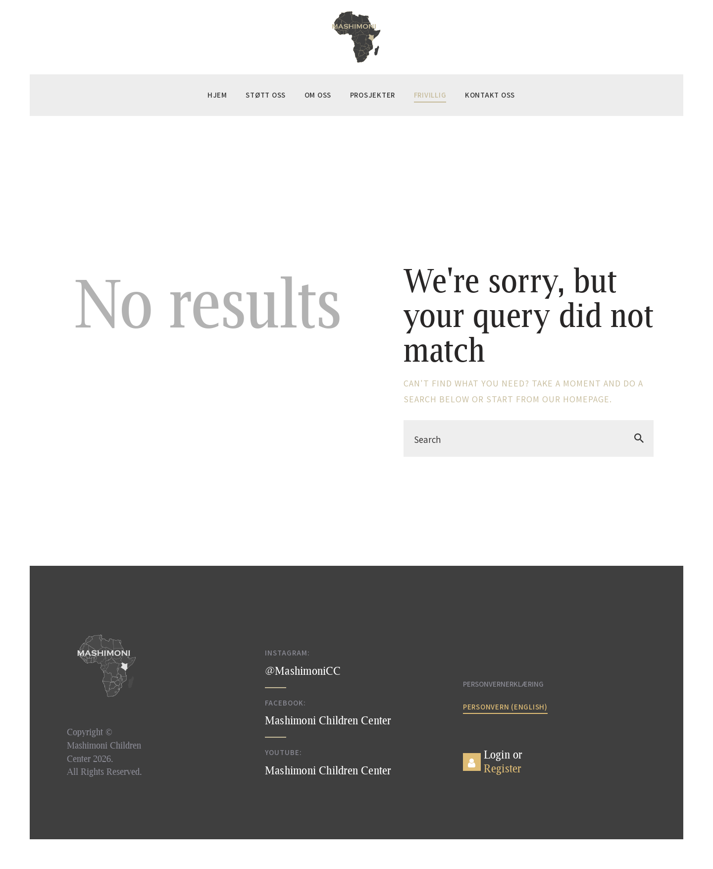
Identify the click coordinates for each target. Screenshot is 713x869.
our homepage (576, 399)
